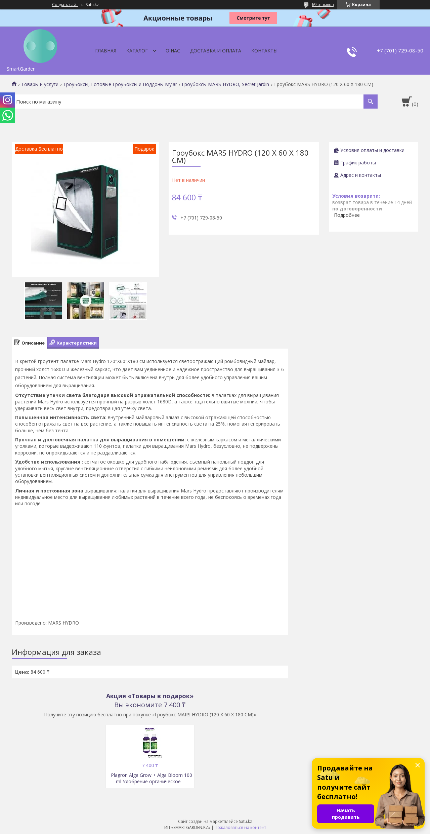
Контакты (264, 50)
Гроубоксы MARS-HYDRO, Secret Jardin (225, 84)
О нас (173, 50)
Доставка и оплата (215, 50)
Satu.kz (245, 821)
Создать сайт (65, 4)
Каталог (137, 50)
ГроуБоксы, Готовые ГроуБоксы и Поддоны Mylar (120, 84)
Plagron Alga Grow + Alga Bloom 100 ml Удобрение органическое (151, 778)
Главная (105, 50)
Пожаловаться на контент (240, 827)
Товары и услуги (39, 84)
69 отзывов (323, 4)
